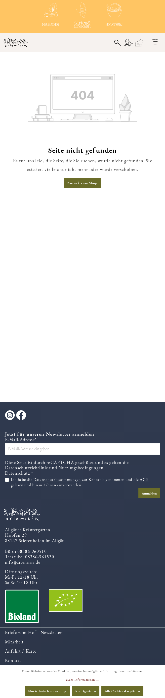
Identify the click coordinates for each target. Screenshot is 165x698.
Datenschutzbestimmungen (57, 479)
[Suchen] (118, 42)
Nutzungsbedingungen (81, 467)
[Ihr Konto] (128, 42)
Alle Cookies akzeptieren (122, 691)
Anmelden (149, 493)
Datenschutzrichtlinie (26, 467)
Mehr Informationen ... (82, 680)
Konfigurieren (85, 691)
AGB (144, 479)
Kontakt (13, 660)
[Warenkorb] (140, 42)
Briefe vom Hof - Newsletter (33, 632)
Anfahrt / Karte (20, 651)
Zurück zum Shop (82, 183)
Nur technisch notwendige (47, 691)
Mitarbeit (14, 642)
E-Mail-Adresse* (21, 439)
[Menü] (155, 42)
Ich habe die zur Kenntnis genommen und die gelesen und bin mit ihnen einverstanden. (80, 482)
